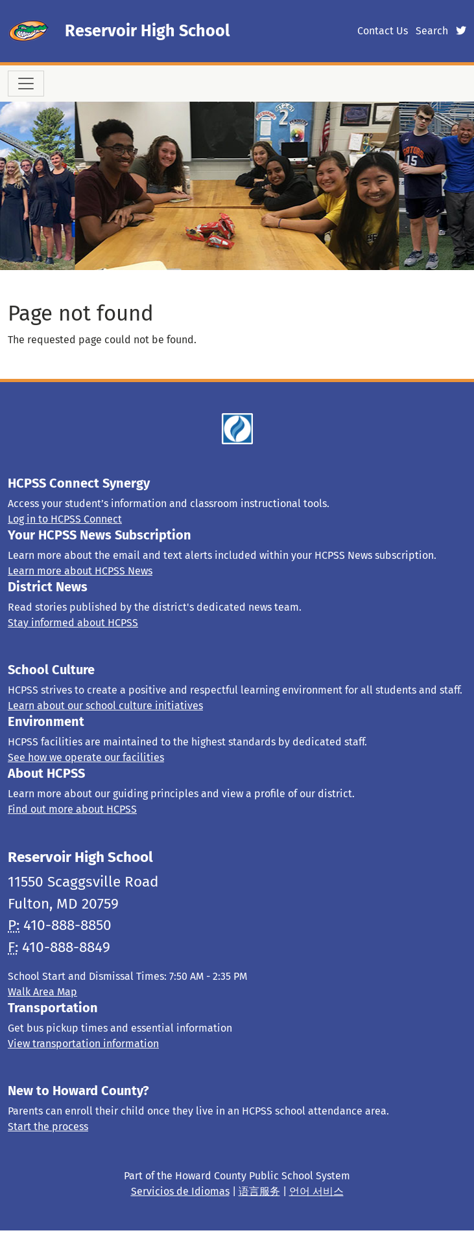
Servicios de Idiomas (180, 1191)
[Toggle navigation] (26, 83)
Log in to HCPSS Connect (65, 519)
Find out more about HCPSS (72, 809)
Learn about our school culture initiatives (105, 705)
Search (432, 31)
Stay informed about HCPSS (73, 623)
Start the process (48, 1126)
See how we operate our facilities (86, 757)
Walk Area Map (42, 992)
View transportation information (83, 1043)
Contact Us (382, 31)
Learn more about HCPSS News (80, 571)
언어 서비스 (316, 1191)
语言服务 (259, 1191)
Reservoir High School (147, 31)
